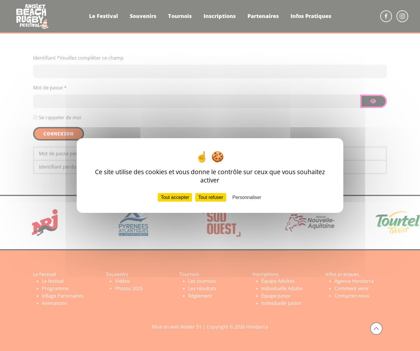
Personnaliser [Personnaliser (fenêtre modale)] (246, 197)
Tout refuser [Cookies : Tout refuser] (210, 197)
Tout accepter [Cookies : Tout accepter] (175, 197)
